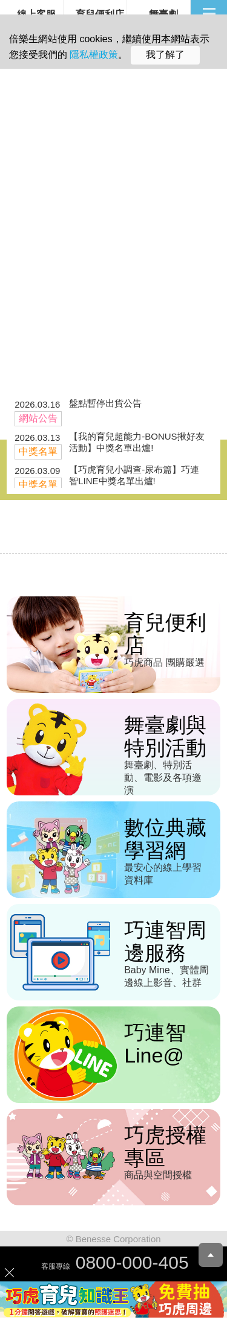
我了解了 (165, 54)
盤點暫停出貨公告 (105, 403)
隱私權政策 (94, 54)
